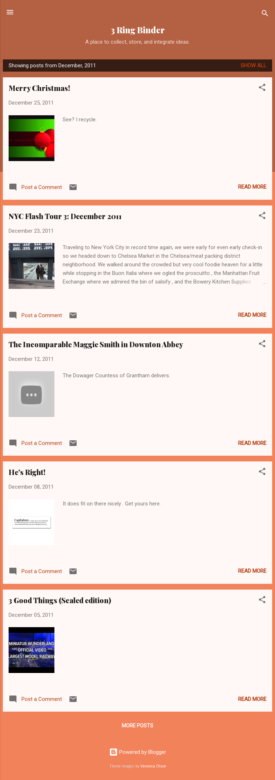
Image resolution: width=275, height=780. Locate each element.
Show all (253, 65)
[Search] (265, 14)
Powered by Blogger (137, 752)
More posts (137, 725)
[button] (262, 88)
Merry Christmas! (39, 88)
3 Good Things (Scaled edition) (60, 600)
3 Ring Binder (138, 29)
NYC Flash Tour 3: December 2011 (65, 216)
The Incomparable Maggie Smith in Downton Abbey (96, 344)
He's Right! (27, 472)
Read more (252, 187)
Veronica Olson (153, 766)
